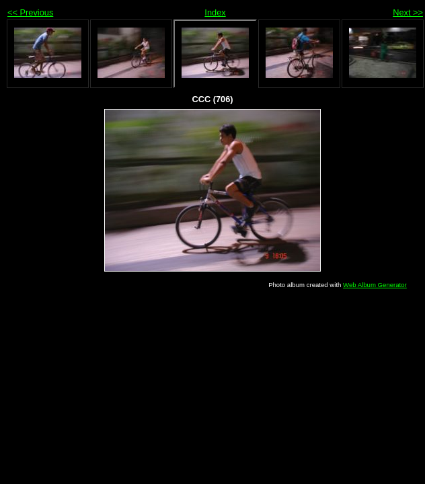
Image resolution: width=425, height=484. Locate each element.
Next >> (408, 12)
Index (214, 12)
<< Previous (30, 12)
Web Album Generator (375, 284)
